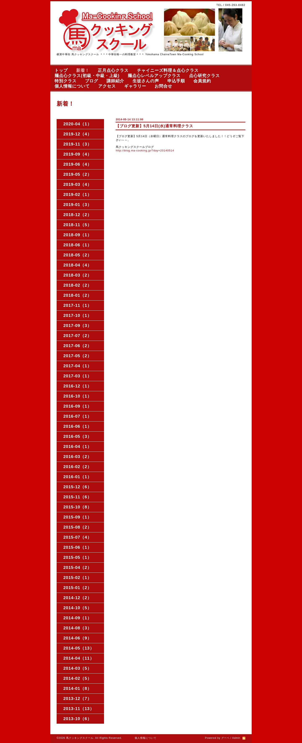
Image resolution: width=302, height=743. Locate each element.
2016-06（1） (77, 426)
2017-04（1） (77, 366)
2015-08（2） (77, 527)
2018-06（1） (77, 245)
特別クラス (66, 81)
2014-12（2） (77, 597)
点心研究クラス (204, 75)
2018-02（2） (77, 285)
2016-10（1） (77, 396)
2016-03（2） (77, 456)
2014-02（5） (77, 678)
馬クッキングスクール (79, 737)
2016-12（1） (77, 386)
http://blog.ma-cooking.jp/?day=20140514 (145, 150)
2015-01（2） (77, 587)
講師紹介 (115, 81)
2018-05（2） (77, 255)
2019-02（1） (77, 194)
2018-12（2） (77, 214)
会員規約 (202, 81)
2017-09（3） (77, 325)
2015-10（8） (77, 507)
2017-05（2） (77, 355)
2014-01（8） (77, 688)
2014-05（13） (78, 648)
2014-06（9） (77, 638)
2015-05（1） (77, 557)
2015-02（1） (77, 577)
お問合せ (163, 86)
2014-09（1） (77, 618)
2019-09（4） (77, 154)
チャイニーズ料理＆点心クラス (168, 70)
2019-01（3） (77, 204)
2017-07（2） (77, 335)
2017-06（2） (77, 345)
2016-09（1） (77, 406)
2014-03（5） (77, 668)
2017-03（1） (77, 376)
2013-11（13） (78, 708)
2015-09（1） (77, 517)
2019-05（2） (77, 174)
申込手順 (176, 81)
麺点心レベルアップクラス (154, 75)
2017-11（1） (77, 305)
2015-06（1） (77, 547)
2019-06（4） (77, 164)
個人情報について (72, 86)
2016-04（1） (77, 446)
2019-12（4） (77, 134)
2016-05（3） (77, 436)
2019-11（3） (77, 144)
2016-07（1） (77, 416)
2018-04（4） (77, 265)
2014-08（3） (77, 628)
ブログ (91, 81)
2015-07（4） (77, 537)
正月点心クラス (113, 70)
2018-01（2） (77, 295)
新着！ (82, 70)
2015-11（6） (77, 497)
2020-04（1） (77, 124)
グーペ (225, 737)
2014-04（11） (78, 658)
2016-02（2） (77, 466)
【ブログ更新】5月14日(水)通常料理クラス (154, 126)
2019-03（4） (77, 184)
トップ (61, 70)
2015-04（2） (77, 567)
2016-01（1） (77, 476)
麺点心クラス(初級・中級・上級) (87, 75)
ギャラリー (135, 86)
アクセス (107, 86)
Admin (236, 737)
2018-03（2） (77, 275)
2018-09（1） (77, 234)
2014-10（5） (77, 607)
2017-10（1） (77, 315)
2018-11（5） (77, 224)
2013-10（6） (77, 718)
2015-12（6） (77, 486)
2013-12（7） (77, 698)
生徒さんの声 (146, 81)
